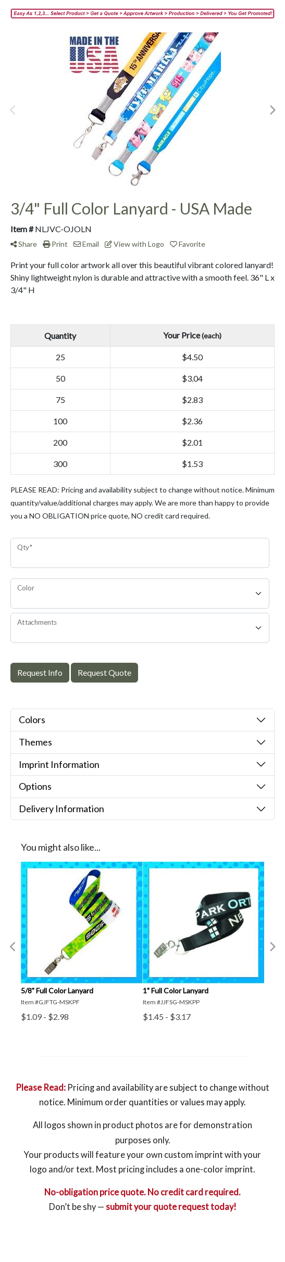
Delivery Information (61, 808)
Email (86, 243)
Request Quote (104, 672)
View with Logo (134, 243)
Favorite (187, 243)
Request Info (40, 672)
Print (55, 243)
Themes (35, 742)
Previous (13, 110)
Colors (32, 719)
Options (35, 786)
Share (23, 243)
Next (272, 110)
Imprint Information (59, 764)
